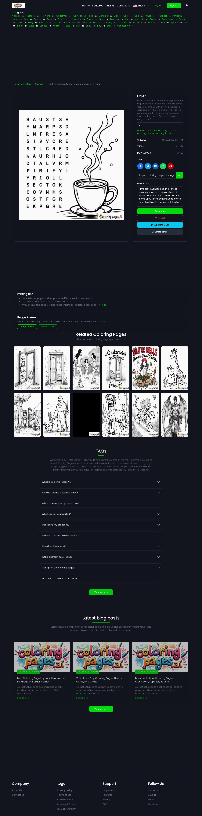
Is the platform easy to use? (57, 569)
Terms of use (64, 794)
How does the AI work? (54, 558)
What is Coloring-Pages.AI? (56, 494)
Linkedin (152, 794)
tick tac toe (154, 133)
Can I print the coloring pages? (58, 579)
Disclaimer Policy (66, 809)
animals (141, 130)
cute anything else (162, 130)
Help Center (109, 790)
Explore (27, 84)
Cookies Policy (65, 799)
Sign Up (174, 5)
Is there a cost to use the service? (60, 547)
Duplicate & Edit (160, 224)
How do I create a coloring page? (60, 504)
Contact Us (18, 794)
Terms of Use (47, 326)
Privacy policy (64, 790)
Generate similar (160, 231)
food (149, 130)
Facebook (153, 804)
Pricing (106, 799)
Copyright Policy (66, 804)
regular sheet (167, 133)
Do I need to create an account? (59, 590)
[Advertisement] (101, 57)
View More (101, 604)
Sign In (158, 5)
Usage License (27, 326)
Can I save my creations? (55, 537)
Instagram (153, 790)
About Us (17, 790)
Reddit (151, 799)
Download (160, 211)
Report (160, 218)
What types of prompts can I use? (60, 515)
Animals (39, 84)
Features (107, 794)
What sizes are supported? (56, 526)
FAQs (105, 804)
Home (17, 84)
